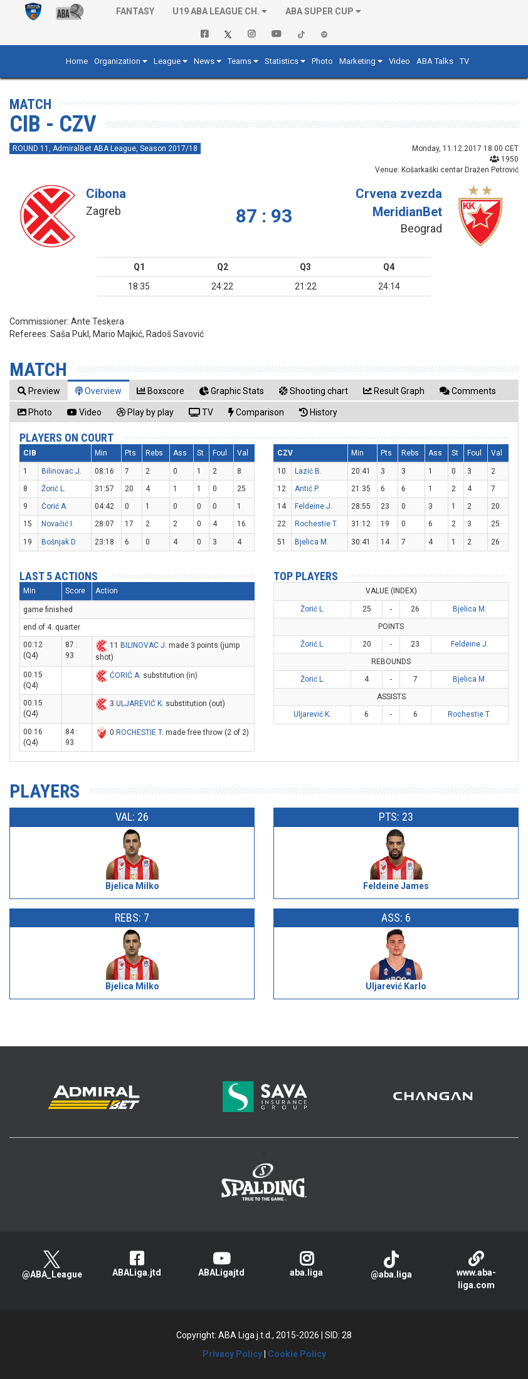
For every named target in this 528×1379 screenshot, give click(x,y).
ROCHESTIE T (139, 732)
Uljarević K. (312, 714)
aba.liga (306, 1264)
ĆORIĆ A (124, 675)
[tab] (39, 391)
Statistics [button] (281, 61)
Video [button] (399, 61)
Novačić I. (57, 523)
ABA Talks (434, 61)
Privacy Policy (232, 1354)
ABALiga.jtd (136, 1264)
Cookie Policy (297, 1354)
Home (77, 61)
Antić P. (307, 488)
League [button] (167, 61)
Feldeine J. (313, 506)
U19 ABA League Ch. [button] (216, 11)
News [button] (204, 61)
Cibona (106, 193)
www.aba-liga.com (476, 1270)
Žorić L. (53, 488)
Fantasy (135, 11)
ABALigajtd (222, 1264)
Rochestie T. (316, 523)
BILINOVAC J (142, 645)
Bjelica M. (312, 542)
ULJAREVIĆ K (139, 703)
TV (464, 61)
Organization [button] (117, 61)
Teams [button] (239, 61)
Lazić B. (308, 471)
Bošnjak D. (59, 542)
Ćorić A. (54, 506)
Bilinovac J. (61, 471)
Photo (322, 61)
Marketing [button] (357, 61)
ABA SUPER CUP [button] (319, 11)
